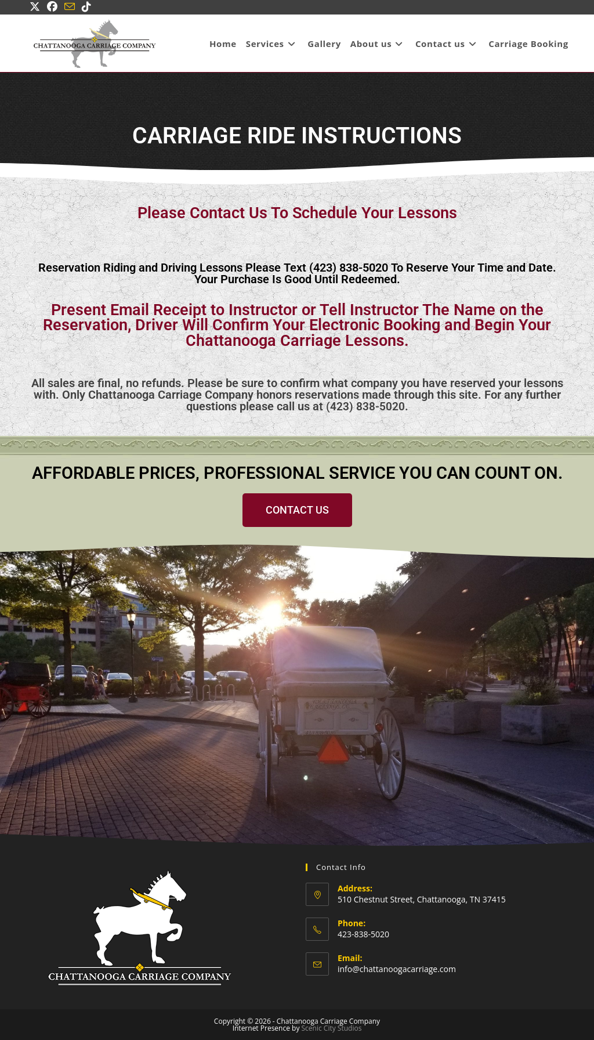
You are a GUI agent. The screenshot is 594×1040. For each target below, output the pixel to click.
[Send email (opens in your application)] (69, 7)
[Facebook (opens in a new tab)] (52, 7)
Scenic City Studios (332, 1027)
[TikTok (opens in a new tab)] (86, 7)
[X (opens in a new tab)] (37, 7)
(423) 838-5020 (365, 406)
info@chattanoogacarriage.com (397, 968)
